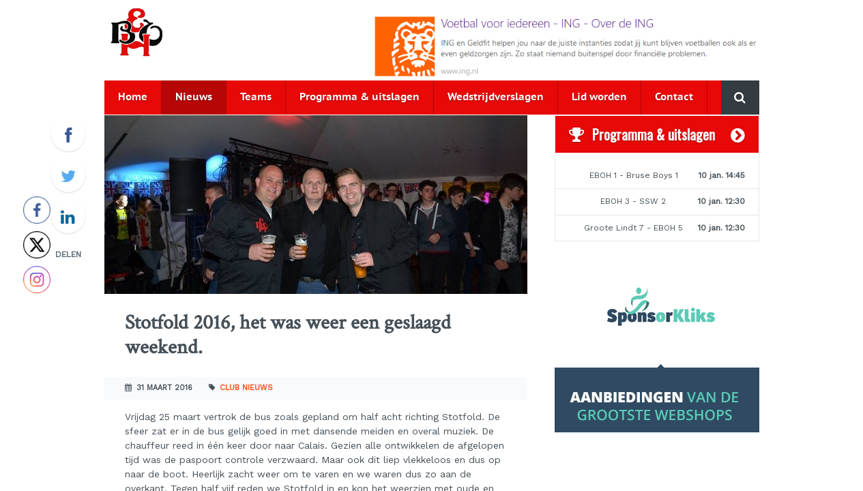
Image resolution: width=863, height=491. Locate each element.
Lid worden (599, 97)
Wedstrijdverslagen (496, 97)
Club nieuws (246, 387)
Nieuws (193, 97)
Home (132, 97)
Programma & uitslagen (359, 97)
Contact (674, 97)
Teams (256, 97)
